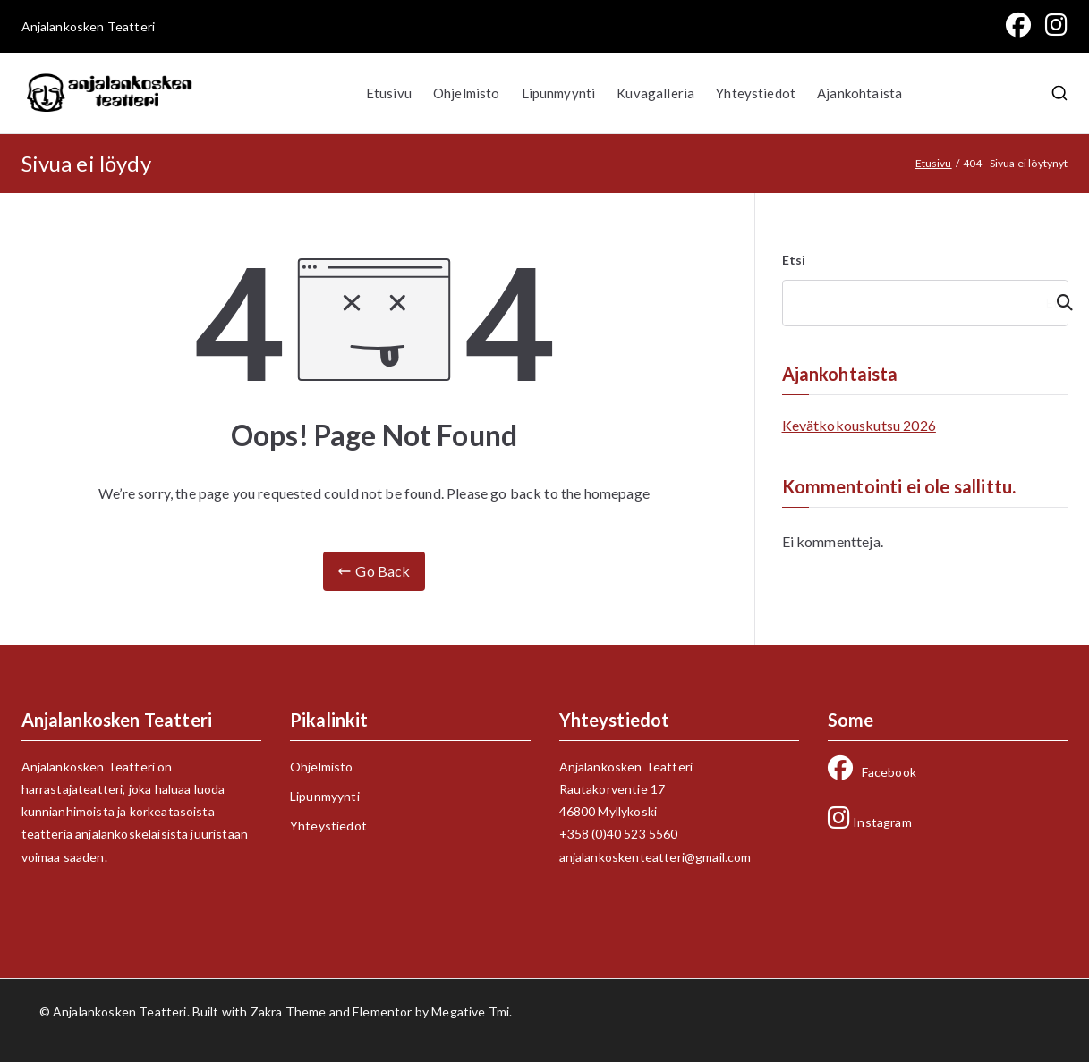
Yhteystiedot (755, 93)
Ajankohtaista (859, 93)
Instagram (870, 822)
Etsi (794, 259)
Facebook (872, 772)
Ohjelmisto (466, 93)
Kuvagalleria (655, 93)
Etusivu (389, 93)
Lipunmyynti (559, 93)
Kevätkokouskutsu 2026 (859, 425)
